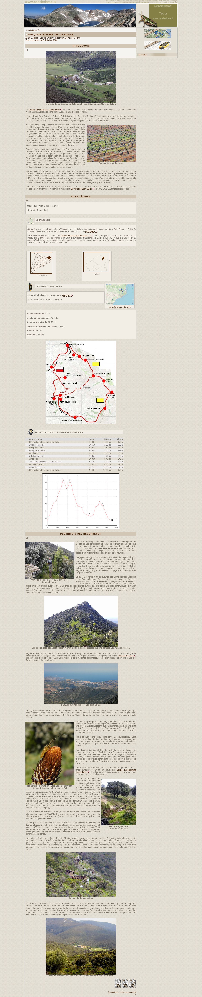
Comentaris (113, 992)
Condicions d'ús (33, 30)
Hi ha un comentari (128, 992)
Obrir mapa (90, 231)
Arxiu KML (66, 295)
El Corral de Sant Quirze (81, 189)
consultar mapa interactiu (120, 307)
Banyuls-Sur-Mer (126, 656)
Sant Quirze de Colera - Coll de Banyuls (50, 34)
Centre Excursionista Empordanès (44, 110)
